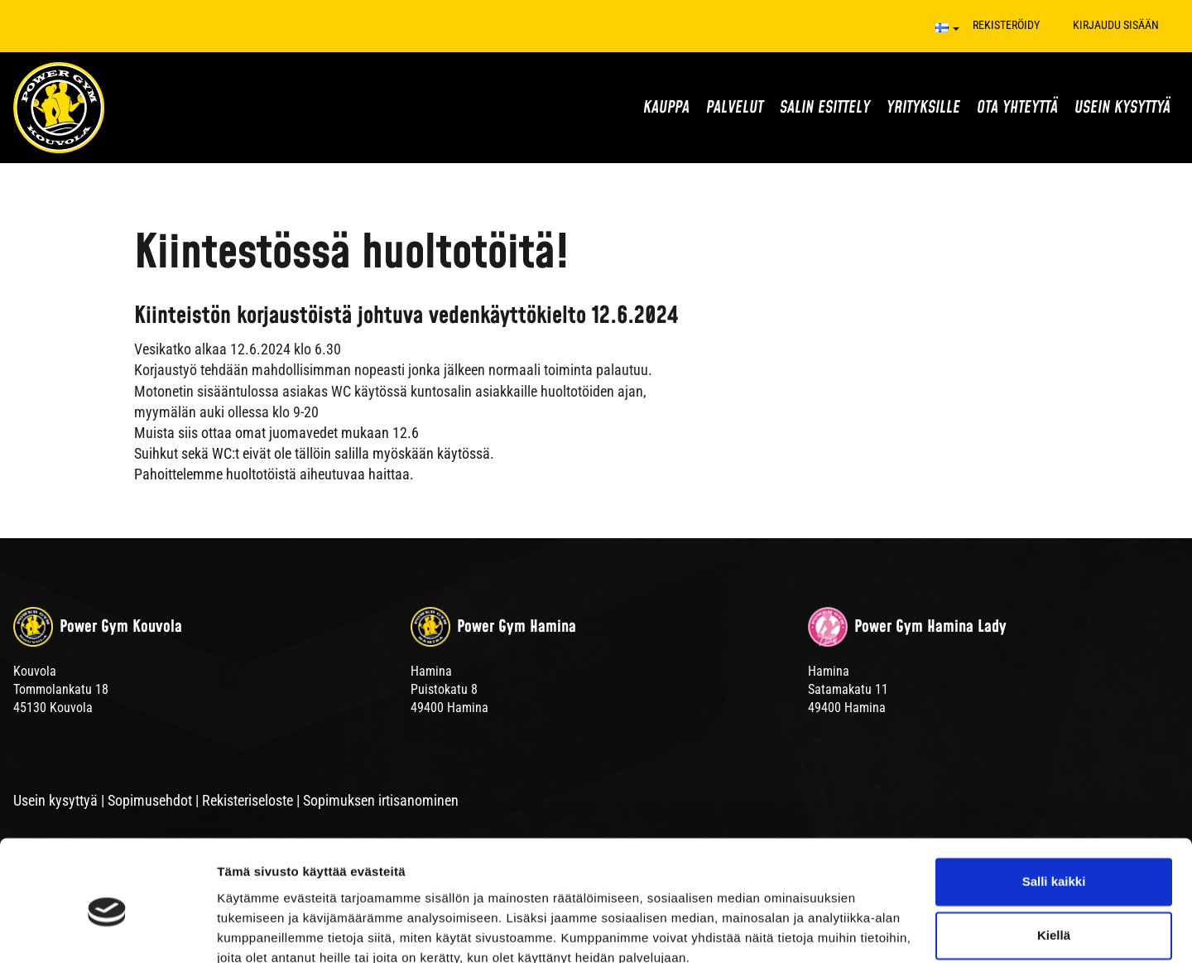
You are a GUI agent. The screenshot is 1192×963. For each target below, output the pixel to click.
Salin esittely (825, 107)
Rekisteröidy (1006, 24)
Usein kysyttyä (1122, 107)
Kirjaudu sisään (1116, 24)
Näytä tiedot (253, 930)
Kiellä (1053, 862)
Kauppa (666, 107)
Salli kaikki (1054, 809)
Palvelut (734, 107)
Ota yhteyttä (1017, 107)
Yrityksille (923, 107)
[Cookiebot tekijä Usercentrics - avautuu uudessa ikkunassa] (107, 930)
